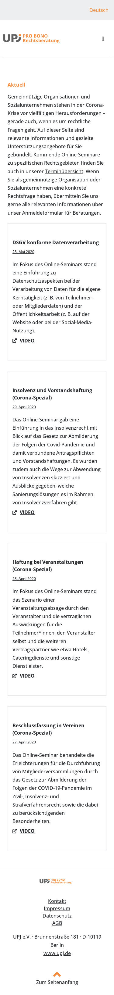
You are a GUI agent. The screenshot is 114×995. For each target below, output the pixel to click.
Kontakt (57, 901)
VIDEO (27, 512)
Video (27, 340)
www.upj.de (57, 953)
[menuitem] (99, 9)
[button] (102, 38)
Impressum (57, 908)
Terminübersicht (64, 171)
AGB (57, 923)
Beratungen (86, 212)
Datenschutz (57, 915)
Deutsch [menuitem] (99, 10)
